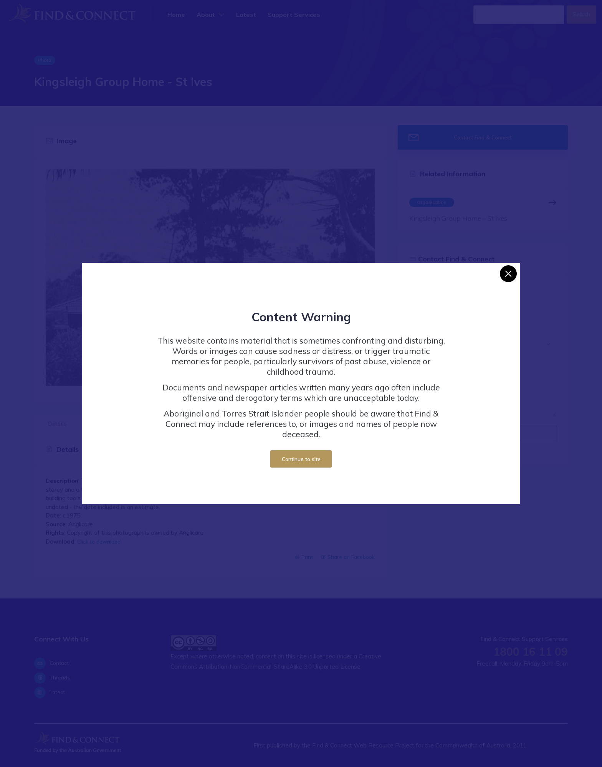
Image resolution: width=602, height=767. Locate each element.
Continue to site (301, 459)
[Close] (508, 273)
